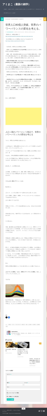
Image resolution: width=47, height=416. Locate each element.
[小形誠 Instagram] (41, 411)
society (21, 19)
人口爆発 (38, 324)
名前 (8, 382)
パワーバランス (18, 324)
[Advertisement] (23, 116)
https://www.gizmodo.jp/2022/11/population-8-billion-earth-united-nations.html (19, 36)
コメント (9, 374)
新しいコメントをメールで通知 (13, 392)
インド (13, 324)
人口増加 (29, 324)
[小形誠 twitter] (39, 411)
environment (15, 19)
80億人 (10, 324)
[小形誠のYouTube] (44, 411)
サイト (8, 387)
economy (8, 19)
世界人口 (23, 324)
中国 (26, 324)
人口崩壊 (34, 324)
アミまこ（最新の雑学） (16, 4)
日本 (6, 326)
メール (26, 382)
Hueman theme (18, 413)
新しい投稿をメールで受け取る (13, 396)
